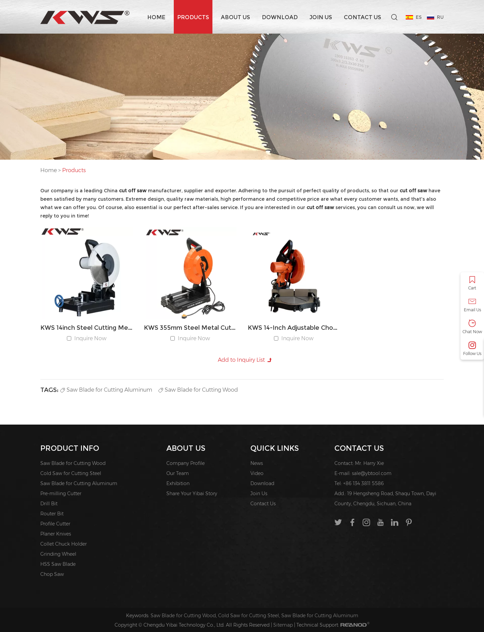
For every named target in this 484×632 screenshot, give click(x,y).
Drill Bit (48, 504)
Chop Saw (52, 574)
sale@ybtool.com (372, 473)
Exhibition (178, 483)
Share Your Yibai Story (191, 493)
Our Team (177, 473)
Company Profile (185, 463)
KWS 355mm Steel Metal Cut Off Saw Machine (190, 327)
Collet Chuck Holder (63, 544)
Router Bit (52, 514)
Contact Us (362, 17)
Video (257, 473)
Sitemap (283, 625)
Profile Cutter (55, 524)
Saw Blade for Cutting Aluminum (106, 390)
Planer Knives (55, 534)
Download (280, 17)
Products (193, 17)
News (256, 463)
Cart (472, 283)
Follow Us (472, 349)
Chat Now (472, 327)
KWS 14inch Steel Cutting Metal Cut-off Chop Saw (86, 327)
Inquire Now (90, 338)
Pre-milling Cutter (60, 493)
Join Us (321, 17)
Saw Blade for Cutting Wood (198, 390)
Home (156, 17)
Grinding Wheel (58, 554)
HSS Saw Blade (58, 564)
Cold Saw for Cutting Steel (70, 473)
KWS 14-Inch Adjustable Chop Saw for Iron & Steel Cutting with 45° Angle (294, 327)
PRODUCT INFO (69, 448)
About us (235, 17)
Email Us (472, 305)
